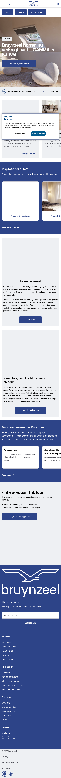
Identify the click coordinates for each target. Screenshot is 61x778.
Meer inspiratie (10, 227)
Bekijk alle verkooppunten (19, 517)
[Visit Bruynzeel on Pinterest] (2, 737)
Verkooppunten (37, 12)
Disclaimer (6, 768)
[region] (30, 126)
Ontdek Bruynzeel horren (19, 64)
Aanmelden (30, 623)
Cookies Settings (21, 133)
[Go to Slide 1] (30, 83)
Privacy (5, 757)
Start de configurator (30, 410)
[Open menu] (3, 3)
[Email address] (30, 615)
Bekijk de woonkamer (20, 216)
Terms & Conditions (10, 762)
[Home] (33, 3)
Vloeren (20, 12)
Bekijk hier (28, 153)
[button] (30, 52)
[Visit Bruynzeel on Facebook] (8, 737)
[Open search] (9, 3)
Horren (7, 12)
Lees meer (30, 320)
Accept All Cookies (38, 133)
